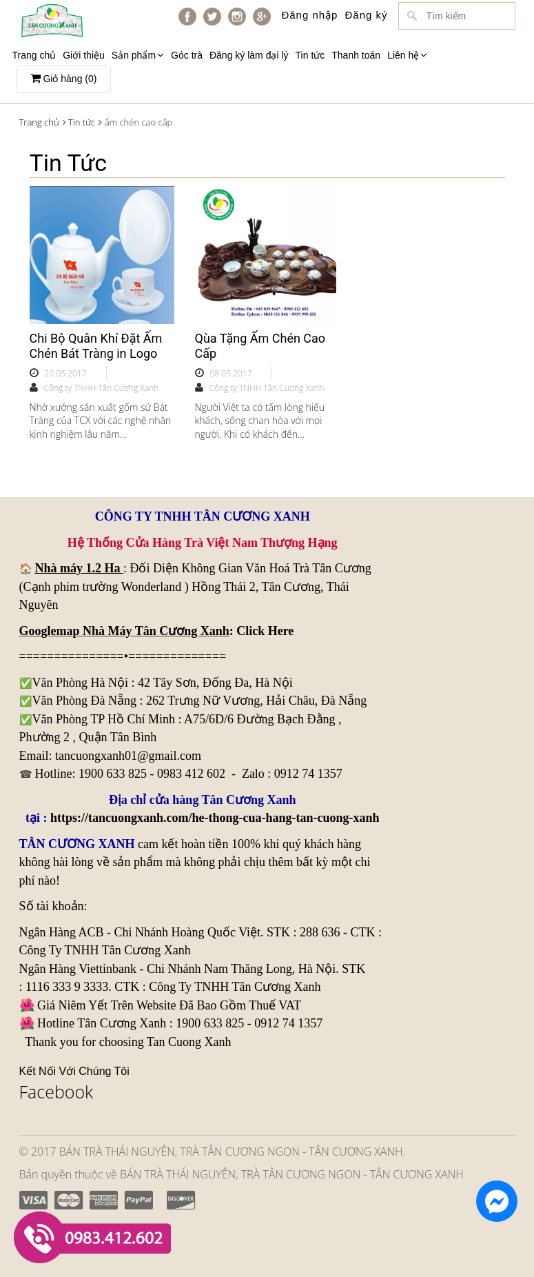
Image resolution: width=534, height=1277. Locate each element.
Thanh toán (355, 55)
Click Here (265, 631)
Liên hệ (407, 55)
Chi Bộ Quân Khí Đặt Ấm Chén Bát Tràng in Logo (96, 346)
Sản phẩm (138, 55)
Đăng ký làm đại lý (249, 55)
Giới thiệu (84, 55)
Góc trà (187, 55)
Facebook (56, 1091)
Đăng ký (366, 15)
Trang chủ (34, 55)
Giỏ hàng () (63, 78)
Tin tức (310, 55)
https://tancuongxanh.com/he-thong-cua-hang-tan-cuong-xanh (215, 818)
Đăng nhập (309, 15)
